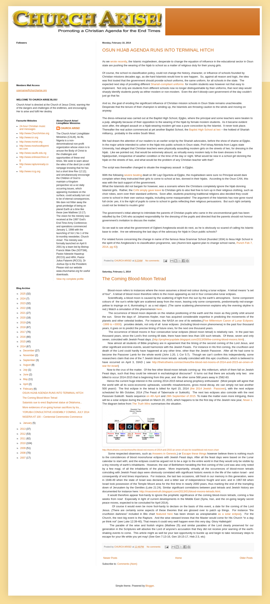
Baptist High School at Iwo (205, 129)
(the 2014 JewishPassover (207, 388)
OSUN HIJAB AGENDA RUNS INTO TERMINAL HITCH (158, 50)
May (25, 379)
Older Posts (246, 558)
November (29, 355)
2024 (23, 298)
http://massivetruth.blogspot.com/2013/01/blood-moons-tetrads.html (180, 491)
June (26, 374)
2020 (23, 317)
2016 (23, 336)
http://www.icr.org (28, 137)
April (26, 384)
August (27, 364)
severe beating (133, 175)
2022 (23, 308)
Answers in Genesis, (164, 453)
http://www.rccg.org (29, 171)
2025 (23, 293)
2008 (23, 452)
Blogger (149, 585)
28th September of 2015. (181, 396)
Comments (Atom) (127, 563)
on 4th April (153, 396)
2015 (23, 341)
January (28, 423)
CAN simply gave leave (147, 190)
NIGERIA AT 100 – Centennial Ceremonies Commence (52, 416)
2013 (23, 428)
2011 (23, 438)
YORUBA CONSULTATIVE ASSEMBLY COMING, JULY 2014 (55, 412)
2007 (23, 457)
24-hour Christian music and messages (32, 127)
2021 (23, 313)
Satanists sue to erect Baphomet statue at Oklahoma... (52, 402)
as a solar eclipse (229, 513)
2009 (23, 448)
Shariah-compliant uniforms (167, 84)
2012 (23, 433)
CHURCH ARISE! (70, 128)
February (28, 388)
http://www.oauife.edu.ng (32, 153)
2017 (23, 332)
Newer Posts (110, 558)
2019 (23, 322)
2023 (23, 303)
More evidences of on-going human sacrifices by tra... (51, 407)
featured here (164, 513)
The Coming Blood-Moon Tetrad (134, 278)
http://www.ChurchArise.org (34, 133)
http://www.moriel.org (30, 141)
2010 (23, 443)
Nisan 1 (247, 400)
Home (178, 558)
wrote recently (118, 61)
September (29, 360)
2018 (23, 327)
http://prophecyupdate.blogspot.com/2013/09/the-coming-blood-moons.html (198, 339)
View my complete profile (70, 279)
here (159, 309)
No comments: (152, 260)
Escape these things (194, 453)
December (29, 350)
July (25, 369)
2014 (23, 346)
